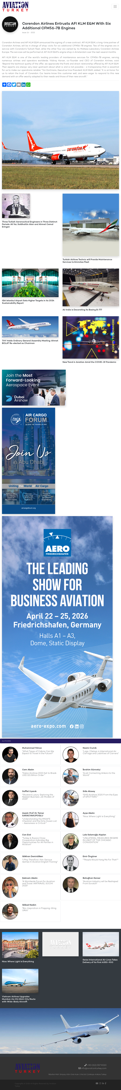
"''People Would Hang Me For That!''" (100, 859)
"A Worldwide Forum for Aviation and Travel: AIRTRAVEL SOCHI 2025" (38, 883)
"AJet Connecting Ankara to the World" (99, 774)
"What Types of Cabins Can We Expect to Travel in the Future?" (38, 752)
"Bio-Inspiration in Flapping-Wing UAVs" (39, 909)
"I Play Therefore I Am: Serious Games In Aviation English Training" (40, 860)
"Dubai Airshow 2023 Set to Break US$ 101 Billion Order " (39, 774)
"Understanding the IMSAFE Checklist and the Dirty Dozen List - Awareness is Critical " (39, 821)
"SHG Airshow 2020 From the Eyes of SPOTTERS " (100, 795)
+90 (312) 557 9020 (96, 1065)
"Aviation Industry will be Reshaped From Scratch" (100, 882)
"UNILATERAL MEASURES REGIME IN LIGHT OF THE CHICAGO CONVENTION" (100, 840)
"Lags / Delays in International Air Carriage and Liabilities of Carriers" (101, 752)
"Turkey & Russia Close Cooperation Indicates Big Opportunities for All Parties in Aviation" (37, 841)
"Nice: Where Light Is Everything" (99, 816)
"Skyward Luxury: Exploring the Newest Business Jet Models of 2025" (38, 796)
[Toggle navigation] (115, 6)
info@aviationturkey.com (93, 1068)
